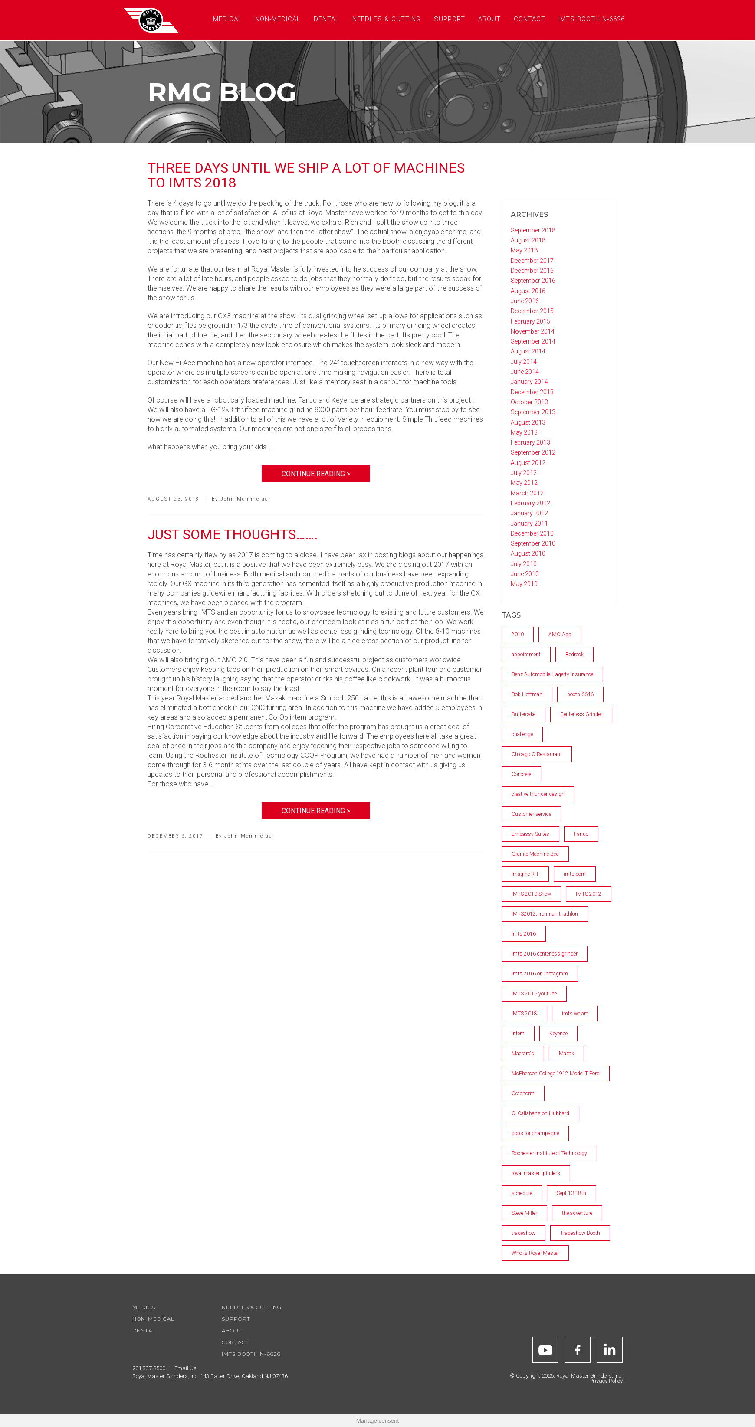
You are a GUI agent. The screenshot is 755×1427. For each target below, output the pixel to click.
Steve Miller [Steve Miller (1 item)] (524, 1213)
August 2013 (528, 422)
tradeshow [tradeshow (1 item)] (523, 1233)
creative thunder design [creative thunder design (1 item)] (538, 794)
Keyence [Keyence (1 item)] (558, 1034)
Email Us (185, 1368)
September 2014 (533, 341)
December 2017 (532, 260)
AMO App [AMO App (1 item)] (559, 635)
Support (236, 1319)
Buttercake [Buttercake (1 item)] (523, 714)
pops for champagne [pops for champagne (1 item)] (535, 1133)
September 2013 (533, 412)
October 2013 (529, 402)
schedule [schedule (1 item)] (522, 1193)
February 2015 (530, 321)
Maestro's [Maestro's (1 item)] (523, 1054)
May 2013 (524, 432)
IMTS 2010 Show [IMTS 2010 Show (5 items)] (531, 894)
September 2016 (533, 280)
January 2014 (529, 381)
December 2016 (532, 270)
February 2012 (530, 503)
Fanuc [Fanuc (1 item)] (581, 834)
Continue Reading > (316, 474)
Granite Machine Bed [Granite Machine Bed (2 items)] (535, 854)
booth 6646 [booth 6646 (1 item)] (580, 694)
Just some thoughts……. (233, 534)
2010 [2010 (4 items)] (518, 635)
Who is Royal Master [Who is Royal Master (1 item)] (535, 1253)
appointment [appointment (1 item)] (526, 654)
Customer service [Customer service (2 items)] (531, 814)
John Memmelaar (245, 499)
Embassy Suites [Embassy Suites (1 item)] (530, 834)
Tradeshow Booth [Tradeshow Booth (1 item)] (580, 1233)
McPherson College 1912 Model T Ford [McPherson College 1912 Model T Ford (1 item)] (556, 1073)
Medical (145, 1307)
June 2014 (525, 371)
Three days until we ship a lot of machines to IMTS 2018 (306, 175)
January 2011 (529, 523)
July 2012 (524, 472)
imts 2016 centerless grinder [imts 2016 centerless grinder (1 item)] (545, 954)
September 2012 (533, 452)
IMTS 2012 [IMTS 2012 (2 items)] (588, 894)
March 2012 (527, 493)
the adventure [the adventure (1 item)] (577, 1213)
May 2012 (524, 482)
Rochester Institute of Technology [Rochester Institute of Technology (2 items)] (549, 1153)
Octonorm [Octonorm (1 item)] (523, 1093)
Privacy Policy (606, 1381)
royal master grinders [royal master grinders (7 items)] (536, 1173)
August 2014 (528, 351)
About (232, 1330)
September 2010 (533, 543)
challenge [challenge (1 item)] (522, 734)
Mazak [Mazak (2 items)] (566, 1054)
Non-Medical (153, 1319)
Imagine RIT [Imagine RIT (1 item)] (525, 874)
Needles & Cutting (252, 1307)
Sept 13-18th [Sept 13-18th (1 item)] (571, 1193)
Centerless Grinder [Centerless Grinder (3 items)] (581, 714)
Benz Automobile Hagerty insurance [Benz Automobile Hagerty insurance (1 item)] (552, 674)
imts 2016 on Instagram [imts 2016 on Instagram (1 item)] (540, 974)
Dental (144, 1330)
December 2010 (532, 533)
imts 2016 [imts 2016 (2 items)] (524, 934)
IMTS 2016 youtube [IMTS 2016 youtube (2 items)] (534, 994)
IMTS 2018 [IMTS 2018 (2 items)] (524, 1014)
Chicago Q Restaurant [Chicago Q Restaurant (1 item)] (537, 754)
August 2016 (528, 291)
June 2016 (525, 301)
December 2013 (532, 392)
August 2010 (528, 553)
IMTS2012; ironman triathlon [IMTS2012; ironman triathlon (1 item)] (545, 914)
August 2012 (528, 462)
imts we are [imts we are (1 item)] (575, 1014)
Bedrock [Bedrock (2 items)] (574, 654)
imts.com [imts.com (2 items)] (575, 874)
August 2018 (528, 240)
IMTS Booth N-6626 (251, 1354)
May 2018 (524, 250)
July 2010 (524, 563)
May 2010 (524, 583)
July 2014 (524, 361)
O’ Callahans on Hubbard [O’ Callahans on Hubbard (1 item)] (540, 1113)
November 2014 (533, 331)
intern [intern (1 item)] (518, 1034)
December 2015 (532, 311)
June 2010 (525, 573)
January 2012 (529, 513)
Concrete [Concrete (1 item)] (521, 774)
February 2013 (530, 442)
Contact (235, 1342)
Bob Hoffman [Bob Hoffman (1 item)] (527, 694)
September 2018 (533, 230)
